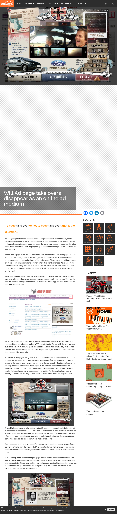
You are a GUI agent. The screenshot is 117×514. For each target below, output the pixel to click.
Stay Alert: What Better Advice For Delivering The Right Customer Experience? (99, 356)
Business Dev (66, 3)
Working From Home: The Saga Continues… (97, 327)
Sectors (52, 3)
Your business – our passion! (95, 412)
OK (105, 509)
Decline (111, 509)
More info (62, 510)
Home (19, 3)
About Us (41, 3)
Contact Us (81, 3)
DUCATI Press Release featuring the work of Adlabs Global (99, 298)
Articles (28, 3)
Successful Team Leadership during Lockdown (99, 385)
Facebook (106, 4)
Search (114, 4)
